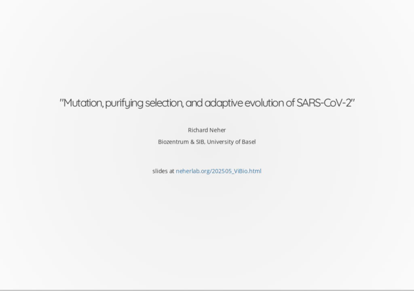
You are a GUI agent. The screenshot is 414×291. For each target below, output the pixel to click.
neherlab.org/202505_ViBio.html (219, 171)
